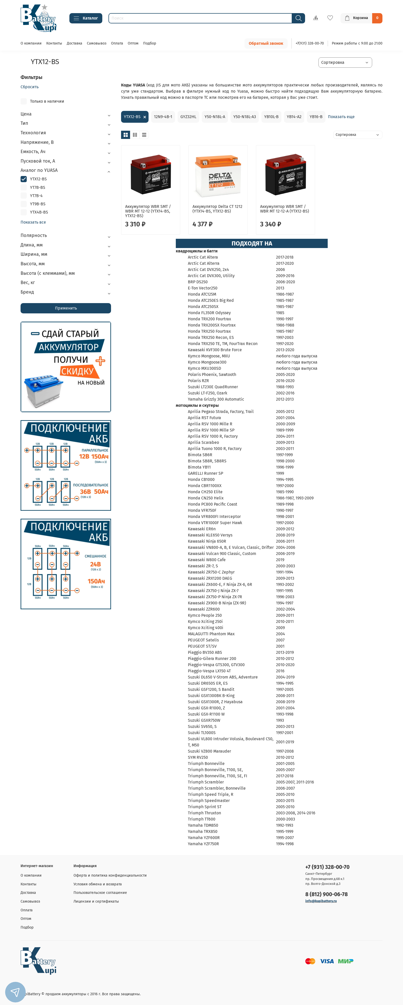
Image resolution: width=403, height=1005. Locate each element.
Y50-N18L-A (215, 116)
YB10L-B (271, 116)
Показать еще (341, 116)
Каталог (86, 18)
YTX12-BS (132, 116)
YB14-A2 (294, 116)
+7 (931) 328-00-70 (327, 867)
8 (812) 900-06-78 (326, 894)
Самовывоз (96, 43)
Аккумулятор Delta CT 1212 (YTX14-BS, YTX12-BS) (217, 209)
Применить (66, 308)
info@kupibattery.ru (321, 901)
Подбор (149, 43)
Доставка (74, 43)
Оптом (133, 43)
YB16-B (316, 116)
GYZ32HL (188, 116)
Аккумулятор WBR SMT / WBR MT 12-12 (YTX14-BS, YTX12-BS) (148, 211)
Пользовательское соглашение (100, 893)
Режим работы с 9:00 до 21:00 (357, 43)
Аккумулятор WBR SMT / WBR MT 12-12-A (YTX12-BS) (284, 209)
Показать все (33, 222)
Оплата (117, 43)
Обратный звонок (266, 43)
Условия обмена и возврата (98, 884)
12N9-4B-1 (163, 116)
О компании (31, 43)
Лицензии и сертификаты (96, 901)
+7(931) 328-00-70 (310, 43)
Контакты (54, 43)
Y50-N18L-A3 (244, 116)
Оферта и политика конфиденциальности (110, 875)
